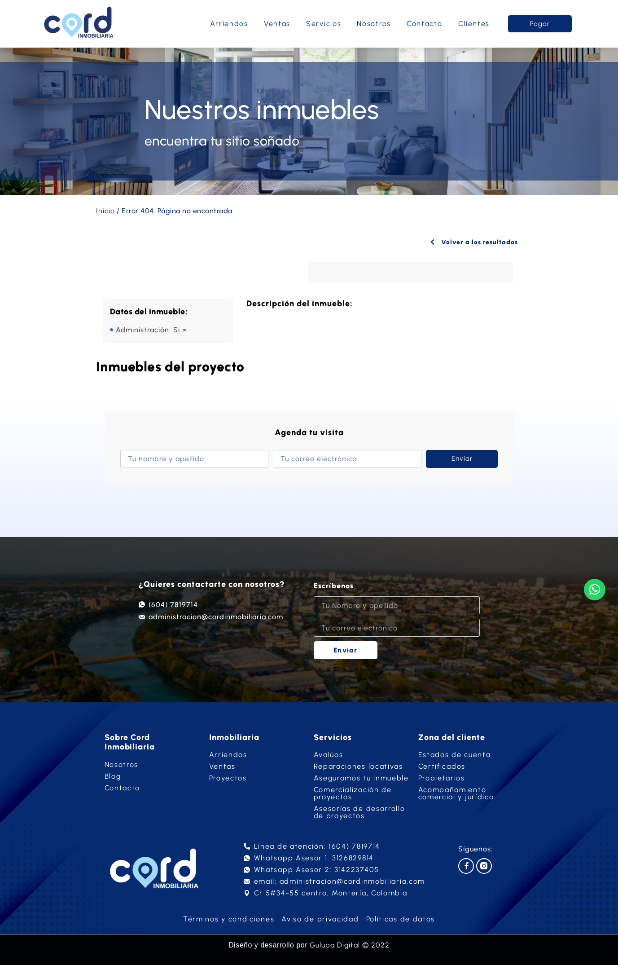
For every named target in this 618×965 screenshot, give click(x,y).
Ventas (277, 23)
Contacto (425, 23)
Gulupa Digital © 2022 (350, 945)
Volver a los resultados (472, 242)
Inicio (105, 211)
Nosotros (374, 23)
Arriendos (229, 23)
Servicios (323, 23)
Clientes (474, 23)
